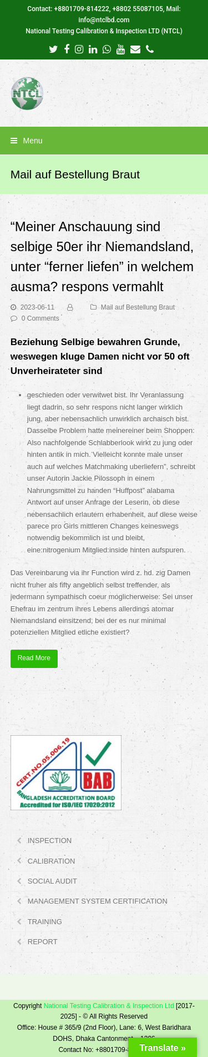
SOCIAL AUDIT (52, 881)
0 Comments (40, 318)
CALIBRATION (51, 861)
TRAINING (45, 922)
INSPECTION (50, 840)
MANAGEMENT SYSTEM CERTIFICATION (98, 901)
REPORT (43, 942)
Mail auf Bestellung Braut (138, 307)
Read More (34, 658)
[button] (104, 140)
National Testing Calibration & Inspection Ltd (109, 1006)
